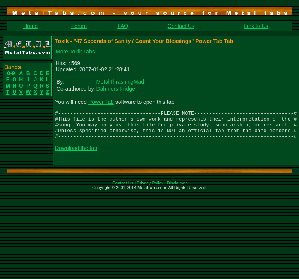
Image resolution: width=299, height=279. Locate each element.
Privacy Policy (150, 188)
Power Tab (101, 102)
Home (30, 26)
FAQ (122, 26)
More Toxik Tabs (75, 51)
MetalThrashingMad (120, 82)
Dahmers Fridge (115, 89)
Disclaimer (177, 188)
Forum (79, 26)
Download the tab (76, 154)
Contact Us (181, 26)
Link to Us (256, 26)
